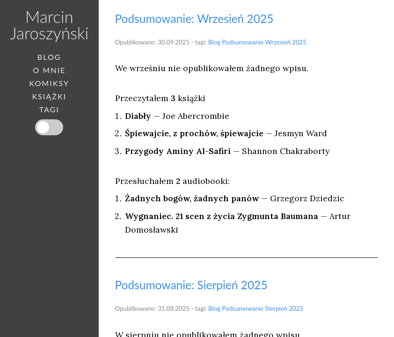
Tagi (49, 109)
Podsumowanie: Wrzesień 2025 (194, 18)
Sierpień (276, 308)
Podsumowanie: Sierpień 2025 (191, 285)
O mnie (49, 70)
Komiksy (49, 83)
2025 (299, 42)
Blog (214, 42)
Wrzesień (278, 42)
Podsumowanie (243, 42)
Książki (49, 96)
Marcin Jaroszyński (49, 25)
